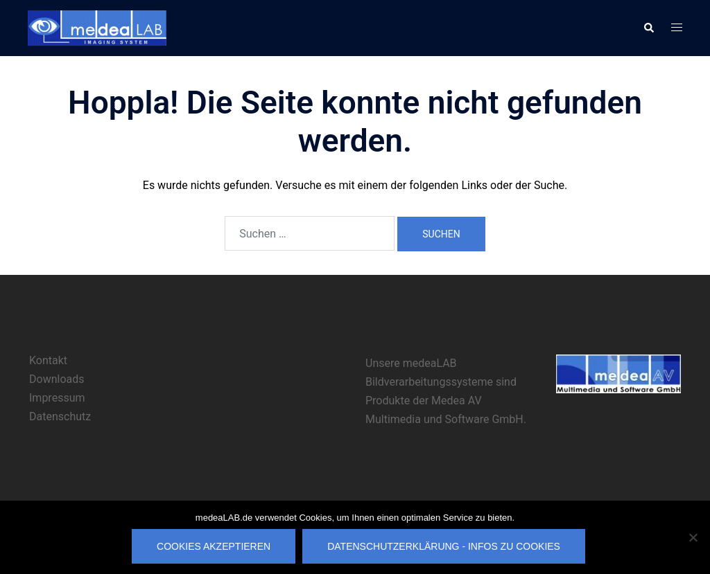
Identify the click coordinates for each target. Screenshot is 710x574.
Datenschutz (60, 416)
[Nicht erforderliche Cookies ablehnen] (693, 537)
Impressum (57, 397)
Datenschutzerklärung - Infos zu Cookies (443, 546)
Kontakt (48, 360)
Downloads (56, 379)
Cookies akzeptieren (213, 546)
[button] (648, 27)
